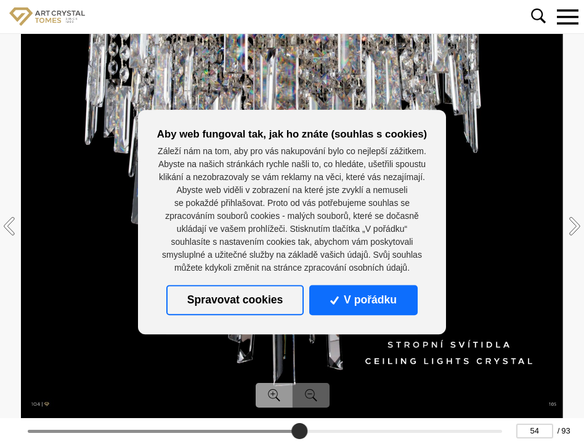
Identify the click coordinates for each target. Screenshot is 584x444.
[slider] (300, 431)
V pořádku (363, 300)
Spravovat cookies (235, 300)
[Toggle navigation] (567, 16)
